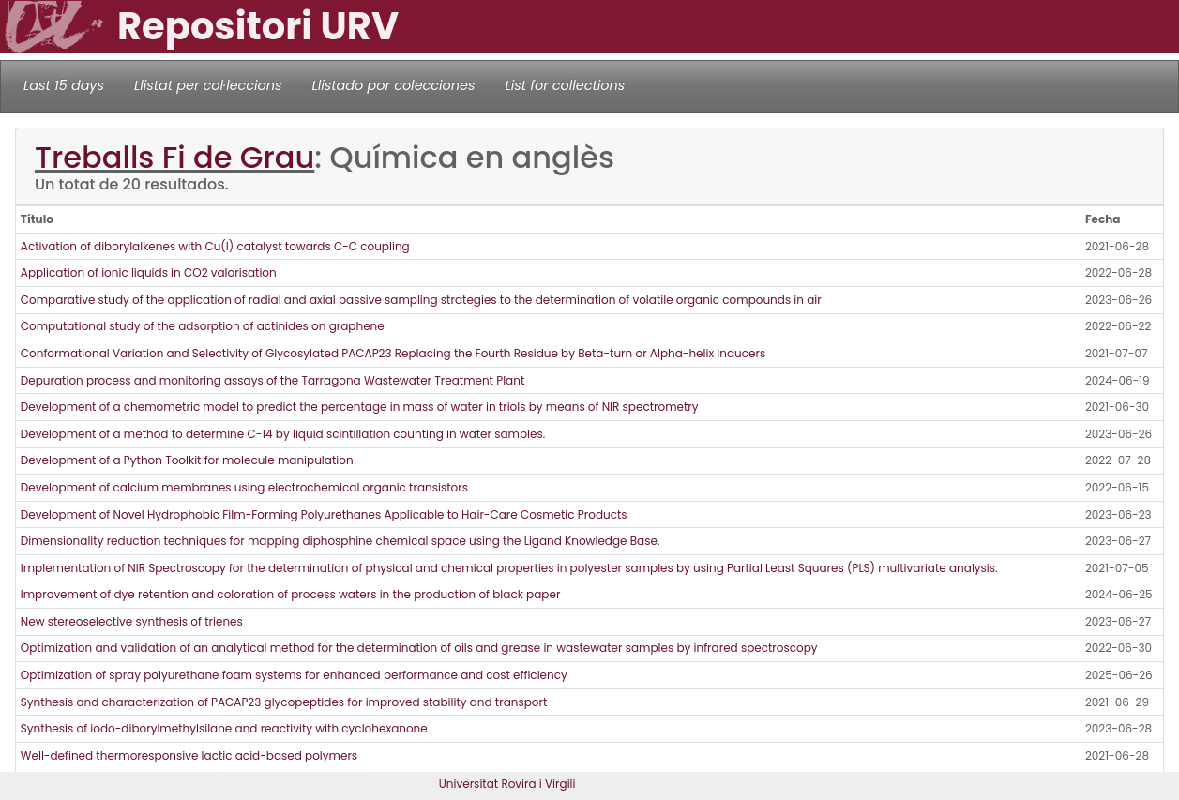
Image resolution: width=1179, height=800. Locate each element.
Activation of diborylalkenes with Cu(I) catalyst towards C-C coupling (215, 246)
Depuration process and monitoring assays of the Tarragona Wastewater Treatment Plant (272, 380)
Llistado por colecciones (394, 85)
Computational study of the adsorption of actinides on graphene (203, 326)
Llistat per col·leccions (208, 85)
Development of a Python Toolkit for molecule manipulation (187, 460)
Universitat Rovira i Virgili (507, 784)
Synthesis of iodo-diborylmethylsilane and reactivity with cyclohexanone (224, 728)
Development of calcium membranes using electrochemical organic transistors (244, 487)
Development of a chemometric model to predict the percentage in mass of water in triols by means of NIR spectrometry (360, 407)
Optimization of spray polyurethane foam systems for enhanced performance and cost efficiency (294, 675)
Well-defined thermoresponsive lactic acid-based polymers (189, 755)
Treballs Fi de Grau (174, 157)
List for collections (565, 85)
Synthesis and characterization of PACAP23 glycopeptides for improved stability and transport (284, 702)
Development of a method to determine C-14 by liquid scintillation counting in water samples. (283, 434)
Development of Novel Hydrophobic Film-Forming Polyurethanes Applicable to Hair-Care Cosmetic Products (324, 514)
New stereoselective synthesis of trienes (132, 621)
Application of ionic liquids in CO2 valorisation (149, 272)
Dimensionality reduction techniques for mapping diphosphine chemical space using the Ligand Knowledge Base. (340, 541)
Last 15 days (63, 85)
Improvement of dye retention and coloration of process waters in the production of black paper (291, 594)
